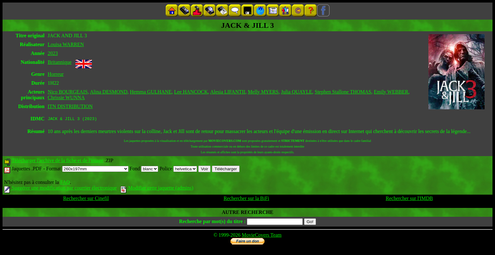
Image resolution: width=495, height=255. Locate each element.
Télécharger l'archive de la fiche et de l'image (57, 161)
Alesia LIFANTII (227, 91)
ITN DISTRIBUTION (70, 106)
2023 (53, 53)
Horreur (56, 74)
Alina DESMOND (109, 91)
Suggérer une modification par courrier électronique (60, 188)
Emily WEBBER (391, 91)
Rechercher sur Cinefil (86, 199)
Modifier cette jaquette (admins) (157, 188)
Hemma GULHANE (150, 91)
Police (178, 169)
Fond (144, 169)
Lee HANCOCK (191, 91)
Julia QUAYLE (296, 91)
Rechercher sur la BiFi (246, 199)
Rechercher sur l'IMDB (409, 199)
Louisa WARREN (66, 44)
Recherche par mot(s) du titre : (212, 222)
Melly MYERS (263, 91)
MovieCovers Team (262, 236)
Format (87, 169)
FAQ (65, 183)
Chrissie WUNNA (66, 97)
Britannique (60, 62)
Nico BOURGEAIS (68, 91)
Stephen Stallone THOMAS (343, 91)
